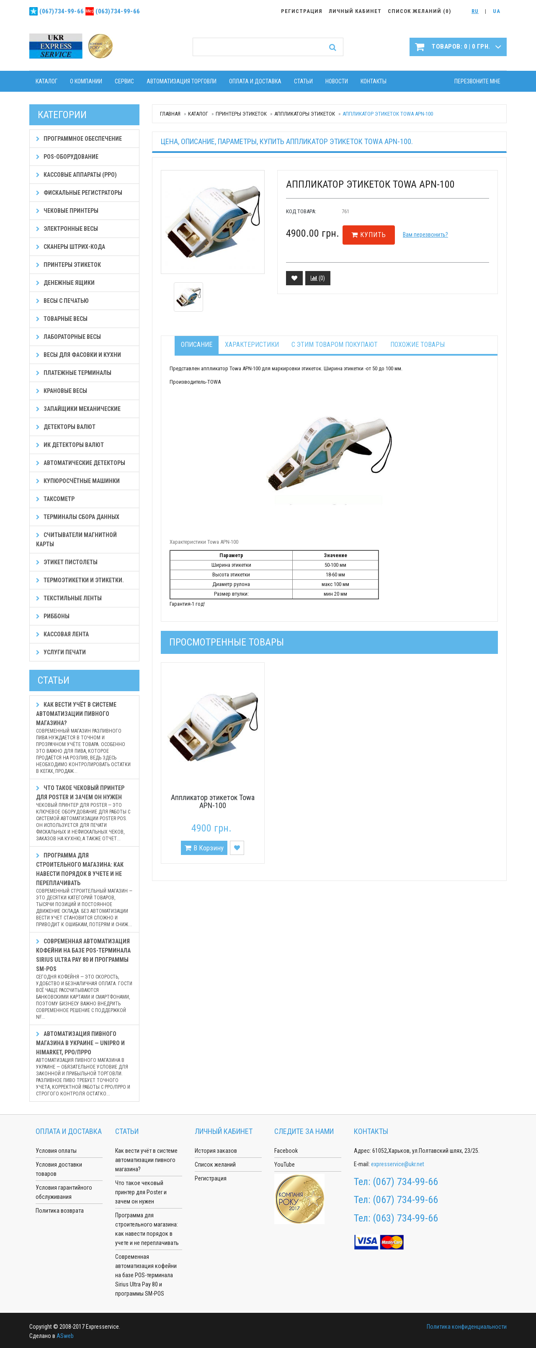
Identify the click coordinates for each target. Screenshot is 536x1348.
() (318, 278)
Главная (170, 114)
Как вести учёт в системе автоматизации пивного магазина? (84, 738)
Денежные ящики (65, 282)
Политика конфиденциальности (467, 1326)
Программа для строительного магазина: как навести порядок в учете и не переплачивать (84, 890)
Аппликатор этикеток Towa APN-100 (213, 801)
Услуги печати (61, 652)
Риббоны (53, 616)
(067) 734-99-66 (405, 1182)
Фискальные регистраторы (79, 192)
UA (496, 11)
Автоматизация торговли (181, 81)
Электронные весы (67, 228)
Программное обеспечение (79, 138)
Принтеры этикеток (241, 114)
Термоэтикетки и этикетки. (80, 580)
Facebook (286, 1150)
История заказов (216, 1150)
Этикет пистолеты (67, 562)
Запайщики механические (78, 408)
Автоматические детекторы (80, 463)
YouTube (284, 1164)
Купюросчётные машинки (78, 481)
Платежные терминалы (73, 372)
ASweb (65, 1336)
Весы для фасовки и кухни (78, 354)
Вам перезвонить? (425, 234)
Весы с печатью (62, 300)
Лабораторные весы (68, 336)
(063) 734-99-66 (405, 1218)
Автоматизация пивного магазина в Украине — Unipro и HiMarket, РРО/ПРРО (84, 1063)
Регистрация (211, 1178)
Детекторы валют (65, 427)
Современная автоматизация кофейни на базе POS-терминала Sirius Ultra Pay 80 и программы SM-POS (84, 979)
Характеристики (252, 345)
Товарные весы (62, 318)
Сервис (124, 81)
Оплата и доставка (255, 81)
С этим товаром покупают (334, 345)
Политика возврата (60, 1210)
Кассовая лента (62, 634)
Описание (196, 345)
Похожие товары (417, 345)
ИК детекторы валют (70, 445)
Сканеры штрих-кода (70, 246)
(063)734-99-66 (117, 11)
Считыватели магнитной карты (76, 539)
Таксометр (55, 499)
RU (475, 11)
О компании (86, 81)
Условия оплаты (56, 1150)
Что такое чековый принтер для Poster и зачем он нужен (84, 813)
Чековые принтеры (67, 210)
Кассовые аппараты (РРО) (76, 174)
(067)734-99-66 (61, 11)
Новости (336, 81)
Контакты (374, 81)
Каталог (46, 81)
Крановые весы (61, 390)
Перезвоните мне (477, 81)
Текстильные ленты (69, 598)
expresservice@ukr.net (397, 1164)
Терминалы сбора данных (77, 517)
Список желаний (215, 1164)
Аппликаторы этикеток (304, 114)
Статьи (303, 81)
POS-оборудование (67, 156)
